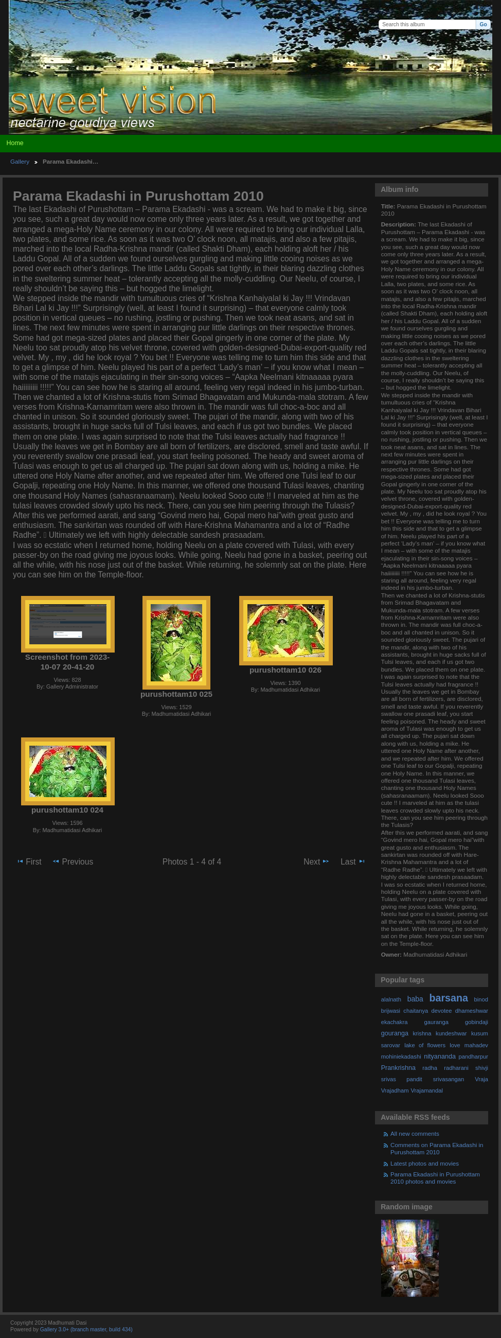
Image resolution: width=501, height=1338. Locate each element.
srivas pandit (401, 1079)
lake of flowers (424, 1045)
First (28, 861)
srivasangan (448, 1079)
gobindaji (476, 1022)
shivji (481, 1068)
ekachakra (394, 1022)
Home (14, 143)
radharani (456, 1068)
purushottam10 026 (285, 669)
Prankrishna (398, 1067)
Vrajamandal (426, 1090)
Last (353, 861)
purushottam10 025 (176, 694)
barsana (449, 997)
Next (316, 861)
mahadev (476, 1045)
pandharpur (473, 1056)
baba (415, 999)
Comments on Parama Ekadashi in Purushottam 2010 (437, 1148)
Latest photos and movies (424, 1163)
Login (484, 8)
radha (429, 1068)
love (455, 1045)
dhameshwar (471, 1011)
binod (481, 999)
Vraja (481, 1079)
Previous (72, 861)
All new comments (414, 1133)
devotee (442, 1011)
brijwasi (390, 1011)
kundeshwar (451, 1033)
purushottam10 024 (67, 809)
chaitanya (415, 1011)
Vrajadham (395, 1090)
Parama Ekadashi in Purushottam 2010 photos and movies (435, 1178)
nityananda (440, 1056)
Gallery (19, 161)
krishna (422, 1033)
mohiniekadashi (401, 1056)
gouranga (394, 1033)
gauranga (436, 1022)
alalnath (391, 999)
